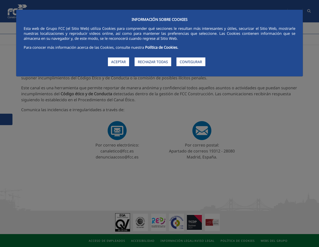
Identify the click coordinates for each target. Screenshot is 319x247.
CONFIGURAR (191, 61)
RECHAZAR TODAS (153, 61)
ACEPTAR (118, 61)
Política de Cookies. (161, 47)
